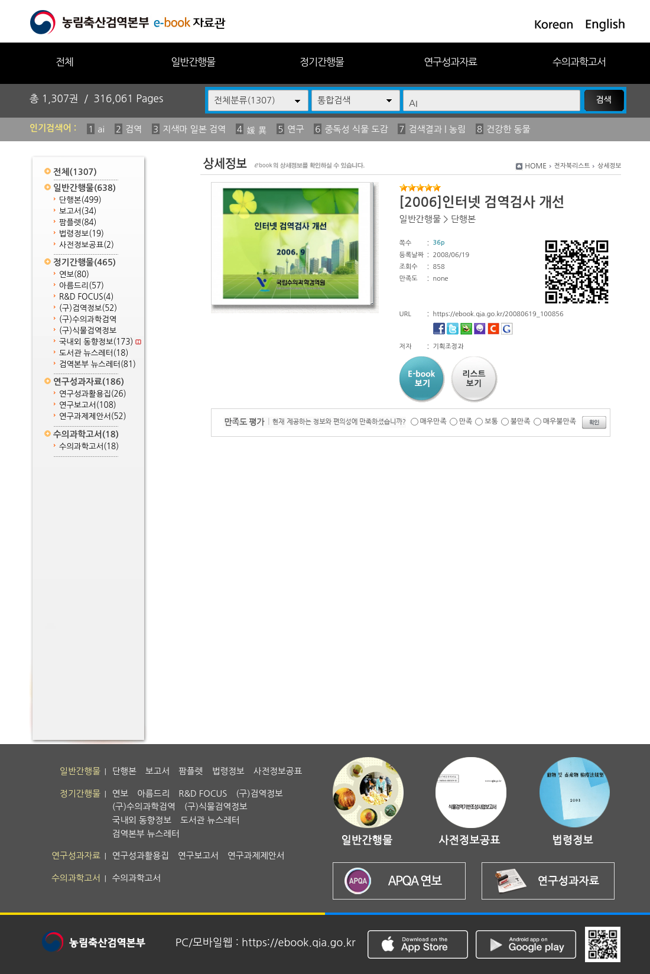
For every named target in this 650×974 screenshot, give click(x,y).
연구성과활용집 (92, 394)
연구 (295, 129)
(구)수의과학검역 (87, 319)
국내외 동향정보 (100, 342)
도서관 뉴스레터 (93, 353)
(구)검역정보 (88, 308)
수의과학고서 (579, 62)
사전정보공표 (86, 245)
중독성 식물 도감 (356, 129)
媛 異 (256, 130)
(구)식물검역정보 (87, 331)
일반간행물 (193, 62)
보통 (491, 421)
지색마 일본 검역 (194, 129)
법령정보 (81, 234)
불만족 (521, 421)
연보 (74, 274)
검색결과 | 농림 (437, 129)
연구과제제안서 (92, 416)
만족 (466, 421)
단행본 (80, 200)
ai (101, 129)
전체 (64, 62)
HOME (536, 166)
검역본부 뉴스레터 (97, 364)
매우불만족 (559, 421)
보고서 (77, 211)
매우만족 (433, 421)
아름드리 (81, 286)
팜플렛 (77, 222)
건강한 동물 (508, 129)
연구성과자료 (450, 62)
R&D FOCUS (86, 297)
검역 (133, 129)
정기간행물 (322, 62)
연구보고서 (87, 405)
